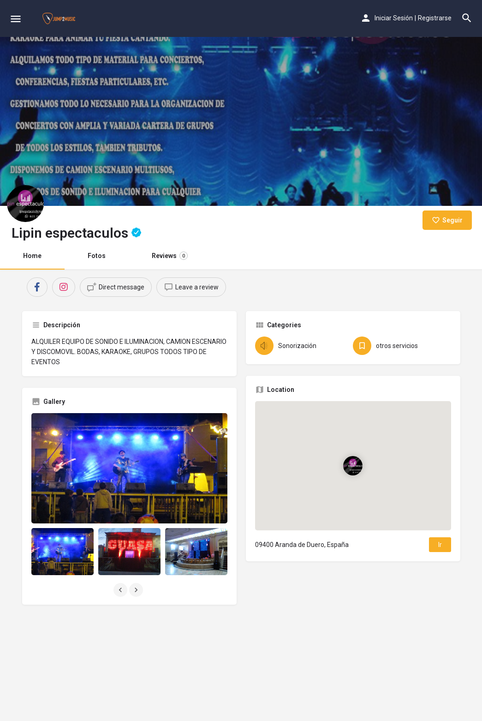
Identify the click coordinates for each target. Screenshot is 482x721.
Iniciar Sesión (394, 18)
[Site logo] (60, 18)
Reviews (170, 256)
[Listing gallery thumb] (129, 468)
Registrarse (435, 18)
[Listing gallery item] (62, 551)
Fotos (97, 255)
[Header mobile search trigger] (467, 18)
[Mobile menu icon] (15, 19)
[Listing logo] (25, 203)
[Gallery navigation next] (137, 590)
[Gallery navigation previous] (121, 590)
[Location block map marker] (353, 465)
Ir (440, 544)
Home (32, 255)
